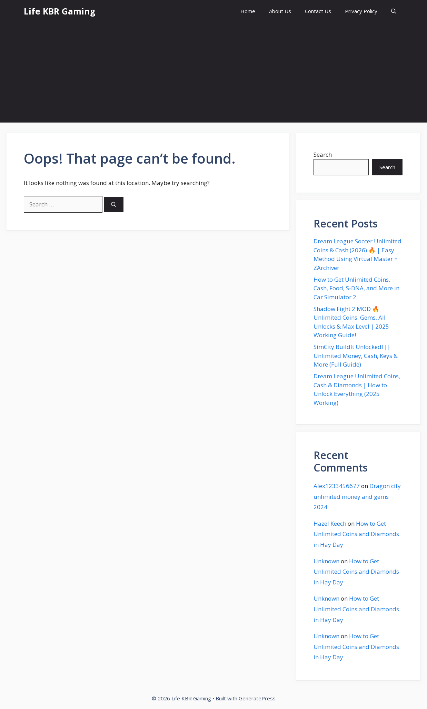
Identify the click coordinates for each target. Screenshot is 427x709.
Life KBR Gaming (60, 11)
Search (323, 154)
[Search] (113, 204)
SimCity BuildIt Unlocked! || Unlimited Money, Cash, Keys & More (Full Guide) (356, 355)
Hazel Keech (330, 523)
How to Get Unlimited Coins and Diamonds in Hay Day (356, 533)
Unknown (326, 561)
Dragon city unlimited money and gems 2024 (357, 496)
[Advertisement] (213, 74)
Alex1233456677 (337, 486)
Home (247, 11)
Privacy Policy (361, 11)
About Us (280, 11)
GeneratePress (257, 698)
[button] (393, 11)
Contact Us (318, 11)
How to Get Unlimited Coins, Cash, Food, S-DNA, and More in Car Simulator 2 (356, 288)
